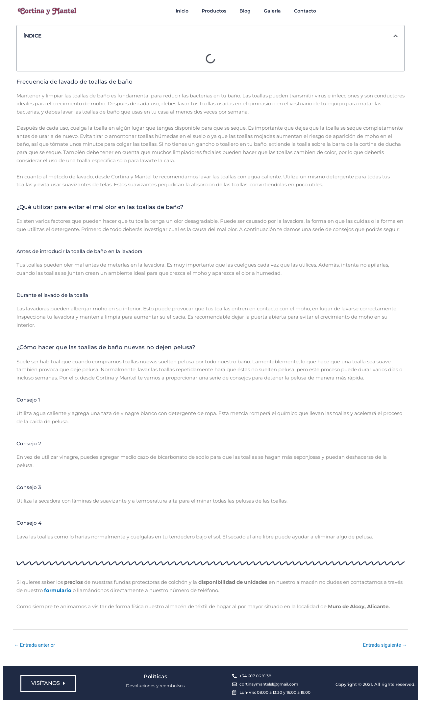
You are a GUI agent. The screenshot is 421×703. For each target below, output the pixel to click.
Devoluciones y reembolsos (155, 685)
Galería (272, 11)
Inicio (182, 11)
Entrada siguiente (385, 645)
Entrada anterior (34, 645)
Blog (245, 11)
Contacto (305, 11)
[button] (395, 36)
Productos (214, 11)
